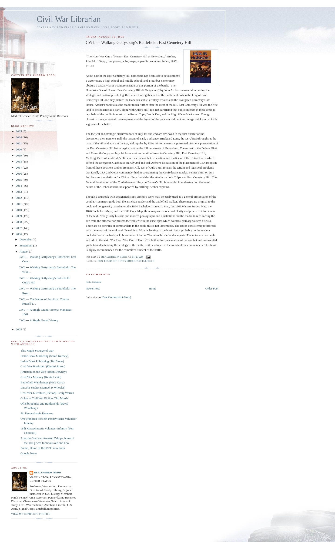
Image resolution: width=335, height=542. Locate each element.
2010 (19, 210)
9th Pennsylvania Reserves (36, 413)
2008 (19, 222)
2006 (19, 234)
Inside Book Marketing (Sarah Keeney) (44, 356)
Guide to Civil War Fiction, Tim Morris (44, 398)
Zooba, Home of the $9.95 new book (42, 448)
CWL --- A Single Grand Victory (38, 320)
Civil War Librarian (69, 19)
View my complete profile (30, 514)
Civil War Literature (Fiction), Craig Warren (47, 393)
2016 (19, 173)
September (26, 245)
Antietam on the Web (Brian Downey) (43, 371)
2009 (19, 216)
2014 (19, 185)
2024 (19, 137)
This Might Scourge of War (37, 350)
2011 (19, 204)
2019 (19, 155)
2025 (19, 131)
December (26, 239)
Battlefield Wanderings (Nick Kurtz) (42, 382)
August (24, 251)
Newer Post (93, 288)
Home (152, 288)
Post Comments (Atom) (116, 297)
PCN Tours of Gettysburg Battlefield (126, 261)
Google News (28, 453)
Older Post (211, 288)
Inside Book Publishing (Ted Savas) (42, 361)
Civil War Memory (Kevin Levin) (40, 377)
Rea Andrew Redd (47, 472)
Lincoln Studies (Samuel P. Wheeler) (42, 387)
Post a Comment (93, 282)
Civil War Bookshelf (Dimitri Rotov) (42, 366)
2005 (19, 329)
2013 (19, 191)
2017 (19, 167)
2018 (19, 161)
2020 (19, 149)
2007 (19, 228)
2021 (19, 143)
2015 (19, 179)
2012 (19, 198)
